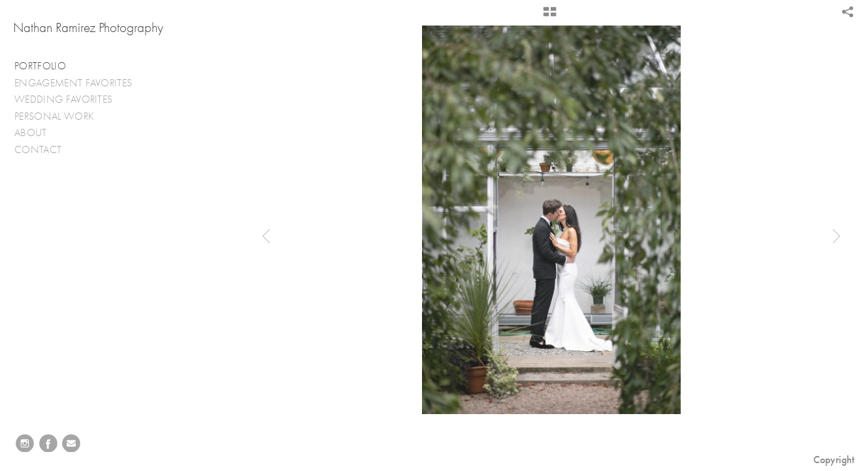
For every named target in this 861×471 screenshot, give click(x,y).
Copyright (833, 459)
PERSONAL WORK (60, 117)
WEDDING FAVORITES (70, 100)
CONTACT (37, 150)
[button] (550, 16)
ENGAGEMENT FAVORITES (80, 83)
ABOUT (30, 133)
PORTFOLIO (40, 66)
